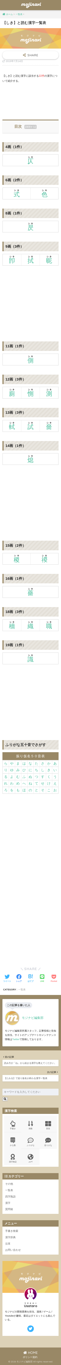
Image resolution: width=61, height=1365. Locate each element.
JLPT (30, 1158)
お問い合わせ (13, 1250)
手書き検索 (11, 1231)
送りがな (48, 1141)
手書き (12, 1125)
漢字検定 (12, 1158)
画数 (30, 1125)
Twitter (16, 1039)
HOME (30, 1353)
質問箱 (9, 1209)
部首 (48, 1125)
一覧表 (22, 989)
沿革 (7, 1243)
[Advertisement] (30, 100)
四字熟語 (10, 1196)
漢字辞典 (10, 1237)
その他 (9, 1183)
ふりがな (30, 1141)
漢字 (7, 1203)
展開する (30, 126)
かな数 (12, 1141)
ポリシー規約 (30, 1357)
